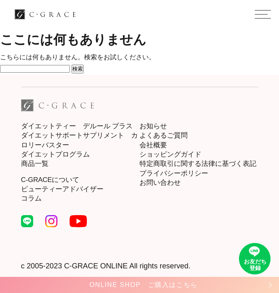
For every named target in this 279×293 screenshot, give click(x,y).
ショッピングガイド (170, 154)
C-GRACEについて (50, 180)
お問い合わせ (160, 182)
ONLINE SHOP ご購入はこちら (143, 284)
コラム (31, 198)
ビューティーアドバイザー (62, 189)
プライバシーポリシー (174, 173)
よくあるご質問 (164, 135)
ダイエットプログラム (55, 154)
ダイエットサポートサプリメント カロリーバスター (79, 140)
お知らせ (153, 126)
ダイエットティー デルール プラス (77, 126)
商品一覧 (35, 163)
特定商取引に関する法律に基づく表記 (198, 163)
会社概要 (153, 145)
